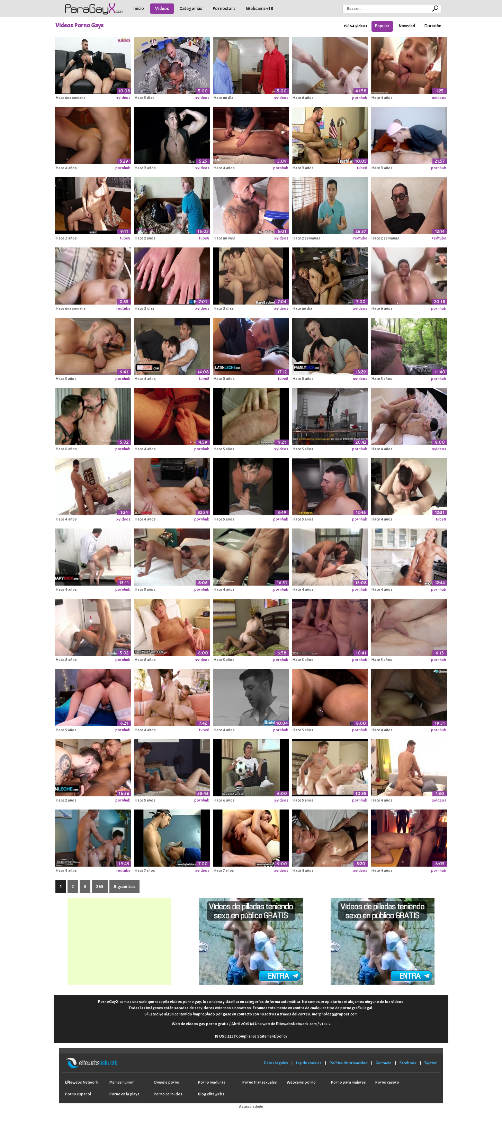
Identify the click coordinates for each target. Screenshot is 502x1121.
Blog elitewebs (211, 1094)
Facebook (408, 1063)
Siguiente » (124, 886)
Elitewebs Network (81, 1082)
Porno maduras (211, 1082)
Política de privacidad (349, 1063)
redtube (360, 238)
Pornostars (224, 8)
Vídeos (162, 8)
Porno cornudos (168, 1094)
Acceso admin (251, 1106)
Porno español (78, 1094)
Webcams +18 (259, 8)
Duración (432, 26)
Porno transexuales (259, 1082)
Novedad (407, 26)
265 (100, 886)
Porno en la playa (124, 1094)
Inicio (138, 8)
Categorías (190, 8)
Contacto (384, 1063)
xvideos (123, 97)
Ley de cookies (309, 1063)
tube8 (362, 168)
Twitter (430, 1063)
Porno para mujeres (348, 1082)
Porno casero (387, 1082)
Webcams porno (301, 1082)
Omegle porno (166, 1082)
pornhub (359, 97)
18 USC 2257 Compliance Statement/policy (251, 1036)
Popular (382, 26)
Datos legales (276, 1063)
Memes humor (121, 1082)
